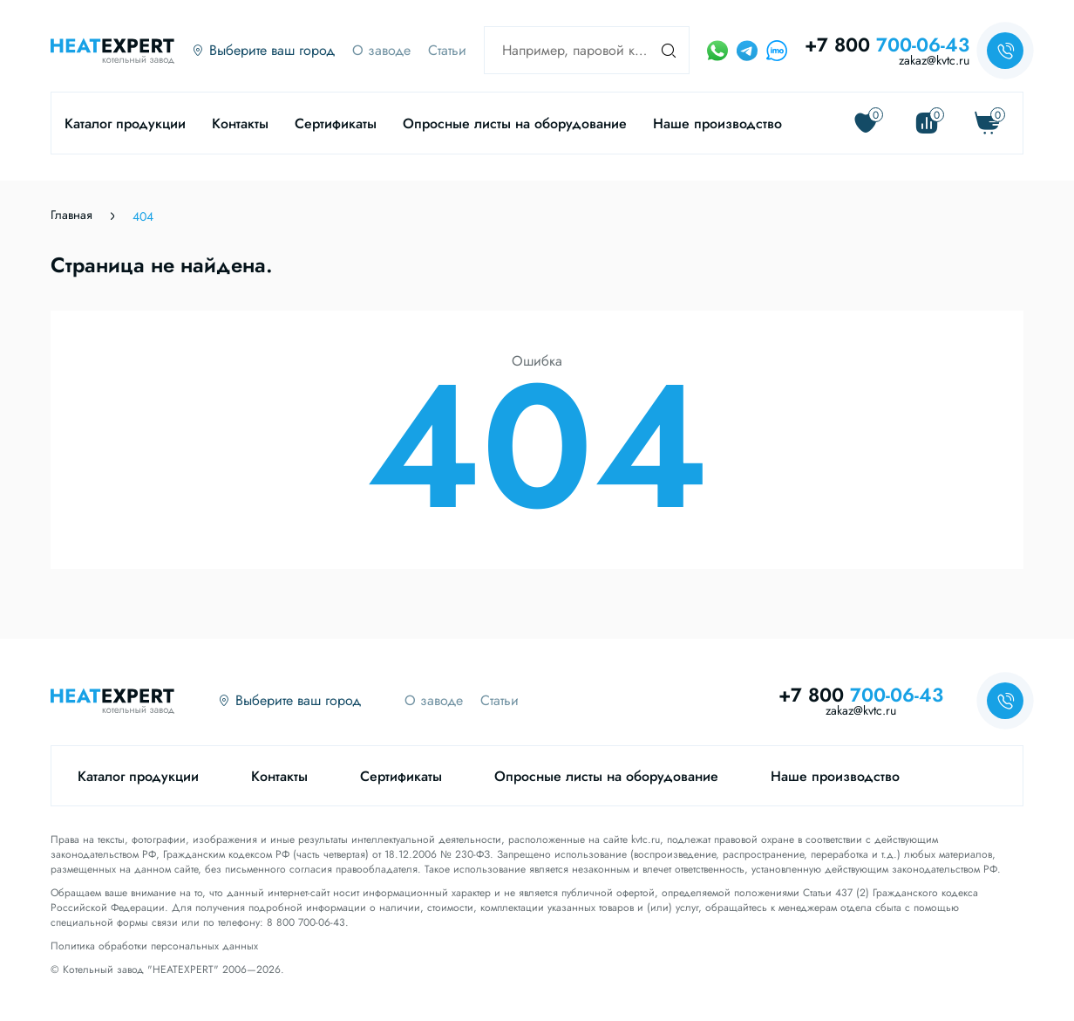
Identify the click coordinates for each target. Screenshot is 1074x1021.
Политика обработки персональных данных (154, 946)
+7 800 (887, 44)
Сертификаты (336, 123)
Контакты (240, 123)
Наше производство (717, 123)
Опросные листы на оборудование (515, 123)
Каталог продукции (125, 123)
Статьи (447, 50)
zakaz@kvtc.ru (934, 60)
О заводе (381, 50)
